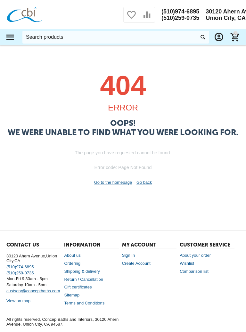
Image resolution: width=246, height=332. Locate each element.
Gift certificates (78, 287)
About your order (195, 255)
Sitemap (71, 295)
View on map (18, 300)
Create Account (136, 263)
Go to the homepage (113, 182)
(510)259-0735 (180, 18)
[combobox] (115, 37)
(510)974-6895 (180, 11)
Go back (144, 182)
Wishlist (187, 263)
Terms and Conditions (84, 303)
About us (72, 255)
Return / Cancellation (83, 279)
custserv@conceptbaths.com (33, 290)
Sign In (128, 255)
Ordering (72, 263)
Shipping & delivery (82, 271)
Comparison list (194, 271)
